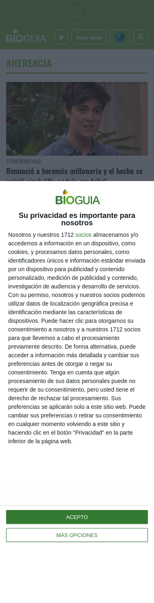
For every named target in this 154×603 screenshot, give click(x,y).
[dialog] (77, 392)
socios (83, 235)
